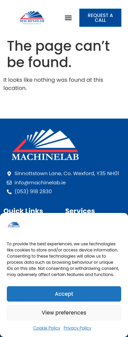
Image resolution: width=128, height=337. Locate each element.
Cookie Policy (46, 328)
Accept (64, 293)
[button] (68, 17)
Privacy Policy (77, 328)
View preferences (64, 312)
